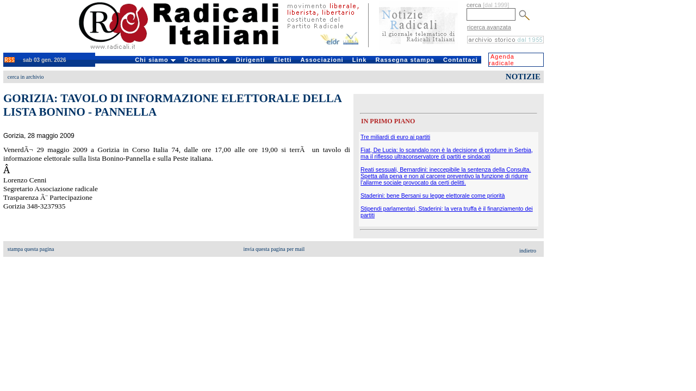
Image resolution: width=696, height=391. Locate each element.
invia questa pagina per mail (274, 249)
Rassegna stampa (404, 59)
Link (359, 59)
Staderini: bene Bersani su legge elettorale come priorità (433, 195)
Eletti (282, 59)
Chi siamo (155, 59)
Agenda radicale (501, 59)
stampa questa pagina (31, 249)
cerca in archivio (26, 77)
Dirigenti (250, 59)
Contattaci (460, 59)
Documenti (205, 59)
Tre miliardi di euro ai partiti (395, 137)
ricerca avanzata (489, 27)
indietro (527, 251)
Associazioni (321, 59)
